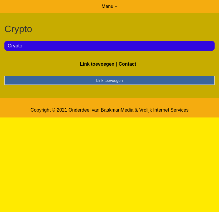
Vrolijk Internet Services (163, 109)
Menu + (109, 6)
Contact (127, 64)
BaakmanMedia (117, 109)
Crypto (15, 46)
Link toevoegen (97, 64)
